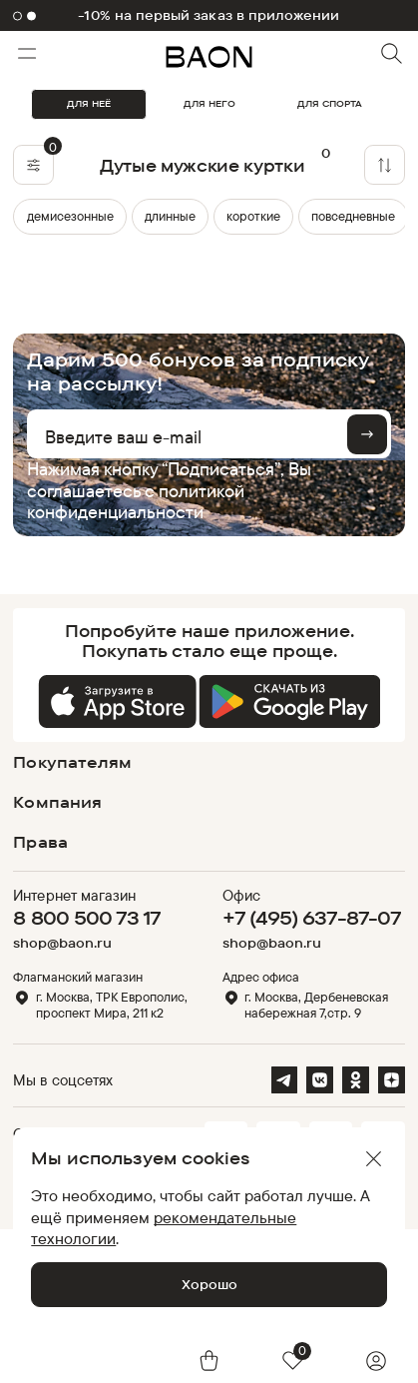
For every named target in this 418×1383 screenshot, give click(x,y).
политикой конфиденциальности (135, 500)
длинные (170, 216)
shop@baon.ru (62, 943)
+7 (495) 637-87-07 (311, 918)
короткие (253, 216)
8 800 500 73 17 (87, 918)
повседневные (353, 216)
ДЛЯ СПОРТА (329, 103)
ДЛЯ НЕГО (209, 103)
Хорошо (209, 1284)
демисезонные (70, 216)
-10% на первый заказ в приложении (208, 15)
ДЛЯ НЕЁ (89, 103)
